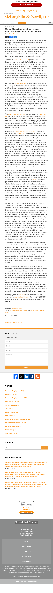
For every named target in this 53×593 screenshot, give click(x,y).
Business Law (12, 395)
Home (4, 23)
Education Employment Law (16, 425)
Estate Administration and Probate (19, 421)
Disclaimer (26, 554)
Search (44, 451)
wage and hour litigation (22, 297)
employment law (10, 117)
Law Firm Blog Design (25, 590)
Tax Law (9, 410)
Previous (8, 323)
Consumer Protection (14, 429)
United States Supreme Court (18, 114)
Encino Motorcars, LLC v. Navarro (26, 132)
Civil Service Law (12, 403)
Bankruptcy (10, 432)
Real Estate (10, 417)
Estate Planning (12, 414)
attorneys (22, 295)
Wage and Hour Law (21, 84)
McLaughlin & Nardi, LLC (33, 585)
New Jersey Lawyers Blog (26, 16)
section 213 (20, 134)
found (35, 180)
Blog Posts (26, 570)
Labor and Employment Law (17, 399)
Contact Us (27, 23)
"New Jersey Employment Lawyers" (19, 311)
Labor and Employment (17, 309)
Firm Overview (14, 23)
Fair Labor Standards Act (22, 60)
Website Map (26, 565)
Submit (26, 368)
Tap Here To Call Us (26, 5)
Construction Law (13, 406)
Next (21, 323)
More (49, 23)
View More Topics (11, 436)
